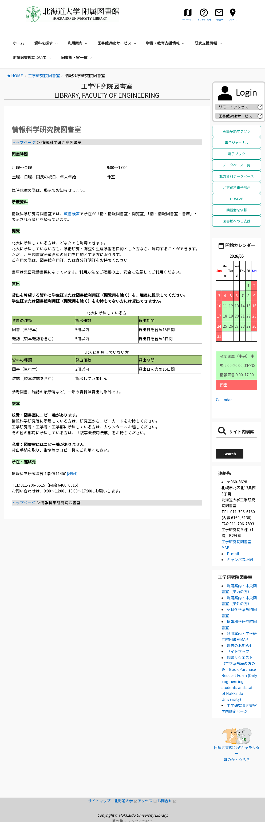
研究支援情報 (209, 41)
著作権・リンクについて (132, 819)
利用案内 (78, 41)
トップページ (24, 140)
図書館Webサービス (117, 41)
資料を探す (46, 41)
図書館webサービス (235, 114)
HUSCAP (236, 196)
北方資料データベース (236, 174)
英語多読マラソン (237, 129)
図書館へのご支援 (237, 219)
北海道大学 (126, 798)
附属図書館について (33, 55)
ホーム (18, 41)
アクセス (147, 798)
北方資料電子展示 (237, 185)
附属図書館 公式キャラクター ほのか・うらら (236, 751)
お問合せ (167, 798)
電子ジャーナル (237, 140)
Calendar (224, 397)
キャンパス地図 (240, 557)
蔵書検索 (72, 211)
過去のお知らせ (240, 643)
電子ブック (236, 151)
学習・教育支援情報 (166, 41)
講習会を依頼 (236, 207)
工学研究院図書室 (235, 575)
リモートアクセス (233, 105)
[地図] (72, 471)
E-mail (233, 551)
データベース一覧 (236, 163)
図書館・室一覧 (77, 55)
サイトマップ (238, 649)
